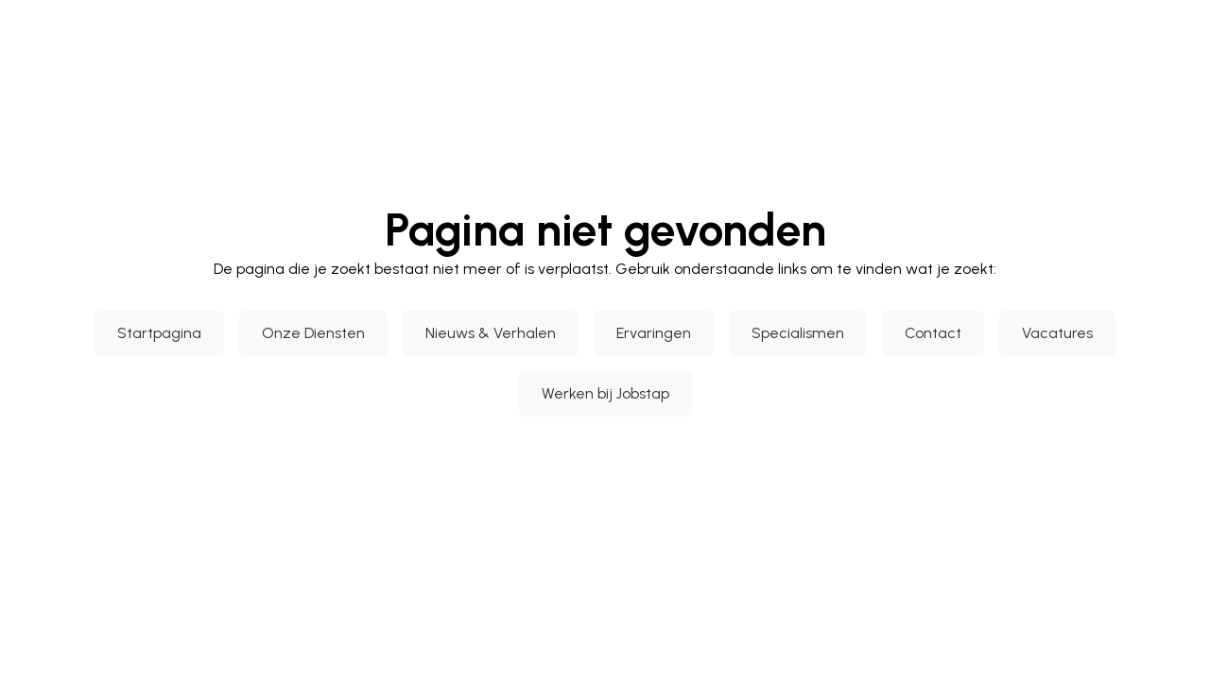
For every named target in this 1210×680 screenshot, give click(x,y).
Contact (933, 333)
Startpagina (159, 333)
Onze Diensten (313, 333)
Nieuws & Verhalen (490, 333)
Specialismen (798, 333)
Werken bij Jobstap (605, 393)
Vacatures (1057, 333)
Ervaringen (653, 333)
